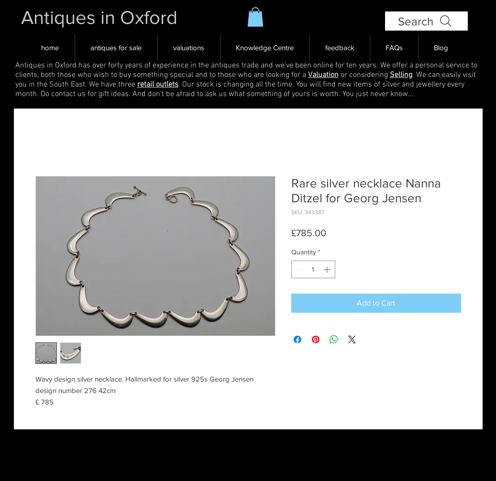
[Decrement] (299, 269)
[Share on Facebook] (297, 339)
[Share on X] (352, 339)
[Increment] (328, 269)
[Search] (426, 21)
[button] (255, 17)
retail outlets (157, 84)
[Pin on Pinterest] (315, 339)
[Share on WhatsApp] (334, 339)
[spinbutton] (313, 269)
